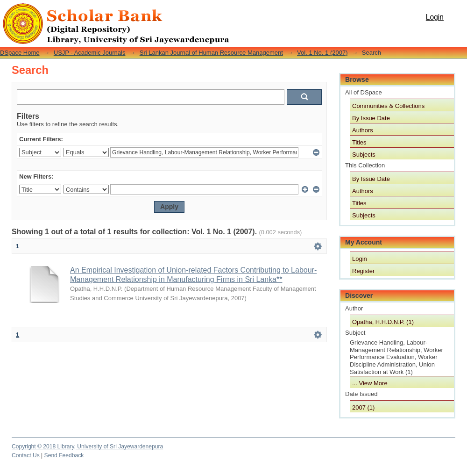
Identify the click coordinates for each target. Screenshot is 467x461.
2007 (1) (363, 407)
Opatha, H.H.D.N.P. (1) (383, 321)
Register (363, 270)
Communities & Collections (388, 105)
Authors (362, 130)
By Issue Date (371, 118)
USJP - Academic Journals (90, 52)
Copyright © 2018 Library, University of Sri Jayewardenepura (87, 446)
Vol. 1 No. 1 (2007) (322, 52)
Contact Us (26, 455)
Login (435, 17)
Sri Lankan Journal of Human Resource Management (211, 52)
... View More (370, 383)
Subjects (363, 154)
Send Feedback (64, 455)
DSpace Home (20, 52)
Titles (359, 142)
